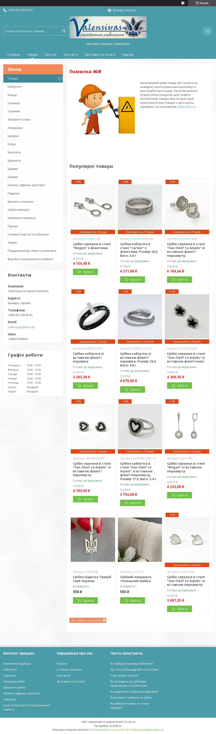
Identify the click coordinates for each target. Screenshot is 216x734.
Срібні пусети (186, 107)
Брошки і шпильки (20, 201)
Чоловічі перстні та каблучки (28, 234)
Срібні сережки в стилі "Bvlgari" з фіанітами (92, 246)
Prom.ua (130, 722)
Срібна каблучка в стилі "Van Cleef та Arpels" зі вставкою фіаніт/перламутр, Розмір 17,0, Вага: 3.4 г (138, 471)
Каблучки (14, 87)
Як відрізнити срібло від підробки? (134, 691)
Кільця (12, 95)
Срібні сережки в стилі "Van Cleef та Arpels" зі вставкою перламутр (186, 581)
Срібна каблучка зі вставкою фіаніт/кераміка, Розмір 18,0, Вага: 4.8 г (138, 359)
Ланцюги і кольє (19, 119)
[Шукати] (63, 31)
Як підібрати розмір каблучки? (131, 664)
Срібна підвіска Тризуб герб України (92, 579)
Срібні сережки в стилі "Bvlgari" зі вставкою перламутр (186, 467)
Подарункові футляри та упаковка (32, 251)
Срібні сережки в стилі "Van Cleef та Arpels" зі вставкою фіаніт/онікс (186, 357)
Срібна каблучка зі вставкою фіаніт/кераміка (88, 357)
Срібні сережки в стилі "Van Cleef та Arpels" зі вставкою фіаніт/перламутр (186, 250)
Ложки (12, 242)
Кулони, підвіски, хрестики (26, 185)
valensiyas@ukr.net (21, 327)
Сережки (14, 103)
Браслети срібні (14, 687)
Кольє (12, 144)
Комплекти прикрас (21, 218)
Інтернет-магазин (69, 669)
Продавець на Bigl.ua (108, 726)
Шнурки (13, 136)
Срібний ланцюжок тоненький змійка (136, 579)
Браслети (14, 152)
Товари (32, 54)
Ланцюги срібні (13, 681)
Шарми (13, 169)
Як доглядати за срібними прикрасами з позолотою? (128, 683)
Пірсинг (13, 226)
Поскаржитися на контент (109, 730)
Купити (88, 272)
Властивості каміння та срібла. (131, 697)
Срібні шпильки (18, 210)
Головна (13, 54)
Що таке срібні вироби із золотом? (134, 669)
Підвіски (13, 193)
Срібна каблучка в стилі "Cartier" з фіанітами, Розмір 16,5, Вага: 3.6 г (139, 250)
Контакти (71, 54)
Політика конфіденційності (146, 730)
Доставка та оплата (100, 54)
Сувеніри (9, 699)
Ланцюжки (15, 128)
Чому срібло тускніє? (124, 675)
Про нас (51, 54)
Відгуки (128, 54)
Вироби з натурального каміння (30, 259)
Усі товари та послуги (87, 620)
